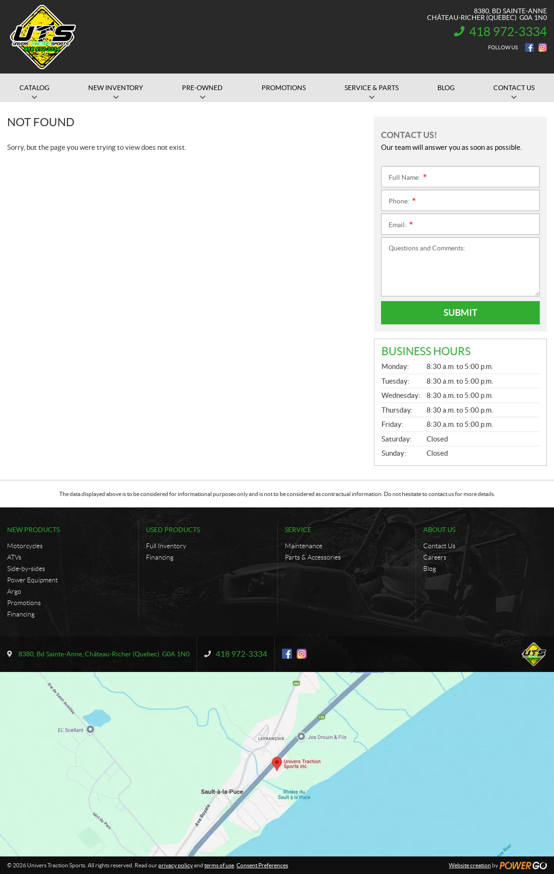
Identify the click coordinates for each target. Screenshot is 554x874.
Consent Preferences (262, 865)
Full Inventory (166, 546)
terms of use (219, 865)
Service (298, 530)
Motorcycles (25, 546)
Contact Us (439, 546)
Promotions (24, 603)
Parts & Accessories (313, 557)
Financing (21, 614)
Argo (14, 591)
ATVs (14, 557)
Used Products (173, 530)
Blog (429, 568)
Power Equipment (32, 580)
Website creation (470, 865)
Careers (434, 557)
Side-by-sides (26, 568)
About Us (439, 530)
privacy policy (175, 865)
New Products (33, 530)
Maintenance (303, 546)
